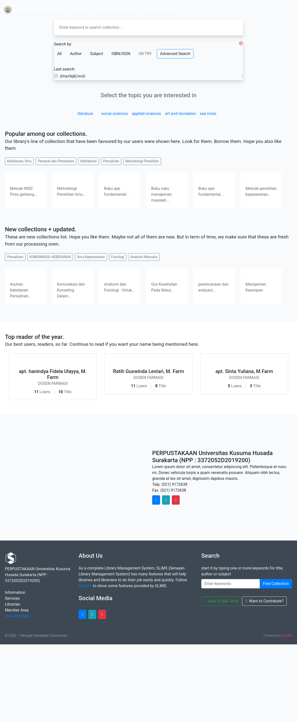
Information (15, 592)
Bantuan (237, 6)
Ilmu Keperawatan (91, 257)
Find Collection (276, 583)
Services (12, 598)
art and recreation (180, 113)
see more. (208, 113)
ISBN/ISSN (120, 53)
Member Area (16, 610)
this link (85, 585)
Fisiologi (117, 257)
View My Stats (17, 616)
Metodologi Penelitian (142, 161)
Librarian (12, 604)
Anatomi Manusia (143, 257)
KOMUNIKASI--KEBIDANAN (50, 257)
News (221, 6)
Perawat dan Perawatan (56, 161)
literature (85, 113)
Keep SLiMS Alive (221, 601)
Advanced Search (175, 53)
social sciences (114, 113)
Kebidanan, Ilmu (19, 161)
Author (76, 53)
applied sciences (146, 113)
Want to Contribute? (264, 601)
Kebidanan (89, 161)
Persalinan (111, 161)
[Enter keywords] (230, 583)
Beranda (184, 6)
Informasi (203, 6)
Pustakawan (259, 6)
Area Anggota (280, 9)
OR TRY (145, 53)
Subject (96, 53)
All (59, 53)
